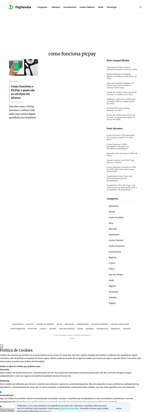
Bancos (112, 212)
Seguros (112, 286)
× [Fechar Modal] (1, 346)
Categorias (42, 7)
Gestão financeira (116, 246)
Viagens (112, 303)
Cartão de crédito (116, 217)
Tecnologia (112, 7)
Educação (56, 7)
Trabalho (113, 297)
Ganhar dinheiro (116, 240)
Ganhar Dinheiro (87, 7)
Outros (112, 269)
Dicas (111, 223)
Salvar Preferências (9, 410)
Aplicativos (113, 206)
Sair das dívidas (116, 274)
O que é (112, 263)
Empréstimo (114, 234)
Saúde (100, 7)
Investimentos (69, 7)
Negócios (112, 257)
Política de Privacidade (34, 361)
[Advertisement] (72, 34)
